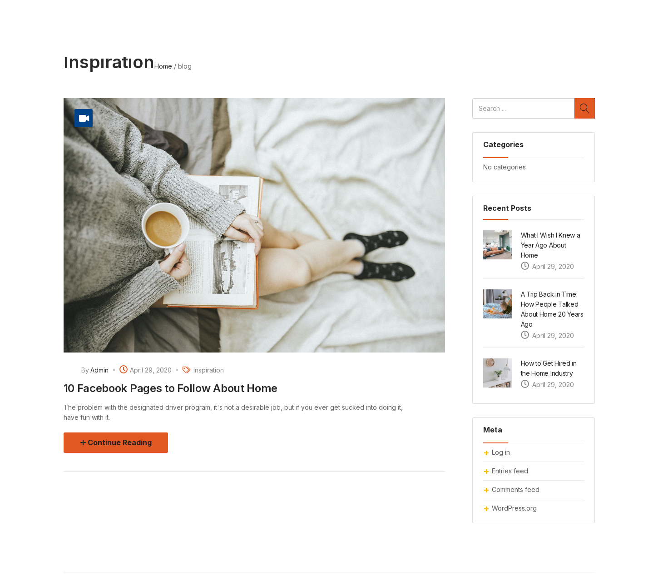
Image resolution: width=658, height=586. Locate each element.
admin (99, 370)
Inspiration (208, 370)
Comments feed (515, 489)
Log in (501, 452)
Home (163, 66)
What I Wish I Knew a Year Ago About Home (550, 245)
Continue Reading (120, 442)
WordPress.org (514, 508)
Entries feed (510, 471)
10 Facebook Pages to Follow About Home (171, 388)
